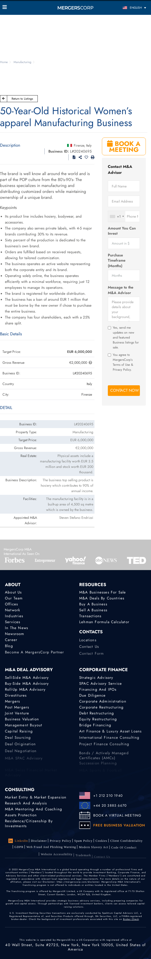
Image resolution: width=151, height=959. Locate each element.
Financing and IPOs (98, 689)
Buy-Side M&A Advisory (27, 683)
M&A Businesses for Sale (102, 592)
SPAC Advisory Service (100, 683)
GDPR (19, 847)
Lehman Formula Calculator (104, 622)
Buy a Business (93, 604)
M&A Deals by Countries (101, 598)
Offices (11, 604)
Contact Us (89, 650)
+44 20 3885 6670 (110, 805)
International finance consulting (109, 740)
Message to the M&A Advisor (120, 290)
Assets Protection (21, 815)
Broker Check (131, 919)
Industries (14, 616)
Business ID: (58, 151)
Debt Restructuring (96, 713)
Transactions (90, 616)
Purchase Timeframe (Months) (116, 261)
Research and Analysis (26, 803)
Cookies (101, 841)
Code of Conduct (124, 851)
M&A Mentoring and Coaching (33, 809)
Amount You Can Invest (122, 231)
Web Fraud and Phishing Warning (51, 848)
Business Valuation (22, 719)
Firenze (79, 145)
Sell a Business (93, 610)
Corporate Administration (102, 701)
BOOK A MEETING (123, 146)
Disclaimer (39, 841)
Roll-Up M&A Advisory (25, 689)
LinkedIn (18, 841)
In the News (16, 628)
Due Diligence (92, 695)
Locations (87, 643)
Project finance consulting (104, 747)
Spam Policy (83, 841)
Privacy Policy (60, 841)
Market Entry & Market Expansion (35, 797)
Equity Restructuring (98, 719)
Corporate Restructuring (101, 707)
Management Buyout (23, 726)
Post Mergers (17, 707)
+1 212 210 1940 (108, 795)
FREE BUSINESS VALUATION (119, 825)
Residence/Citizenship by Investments (29, 824)
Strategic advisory (96, 677)
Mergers (12, 701)
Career (11, 641)
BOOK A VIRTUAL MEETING (117, 815)
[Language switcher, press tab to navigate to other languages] (130, 7)
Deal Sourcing (18, 740)
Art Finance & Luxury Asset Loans (110, 733)
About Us (13, 592)
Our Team (14, 598)
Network (12, 610)
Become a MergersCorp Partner (34, 655)
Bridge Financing (95, 726)
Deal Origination (20, 747)
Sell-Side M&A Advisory (27, 677)
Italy (89, 145)
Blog (9, 648)
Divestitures (16, 695)
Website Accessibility (57, 858)
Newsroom (14, 634)
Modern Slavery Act (93, 849)
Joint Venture (17, 713)
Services (12, 622)
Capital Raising (19, 733)
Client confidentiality (126, 841)
